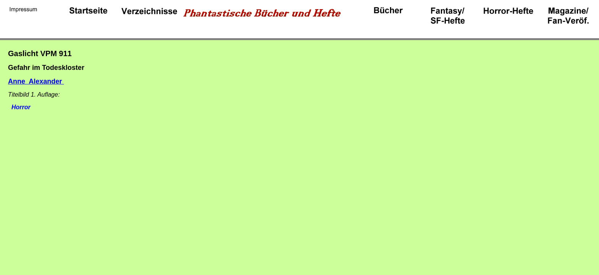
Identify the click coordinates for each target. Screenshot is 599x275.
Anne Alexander (36, 81)
